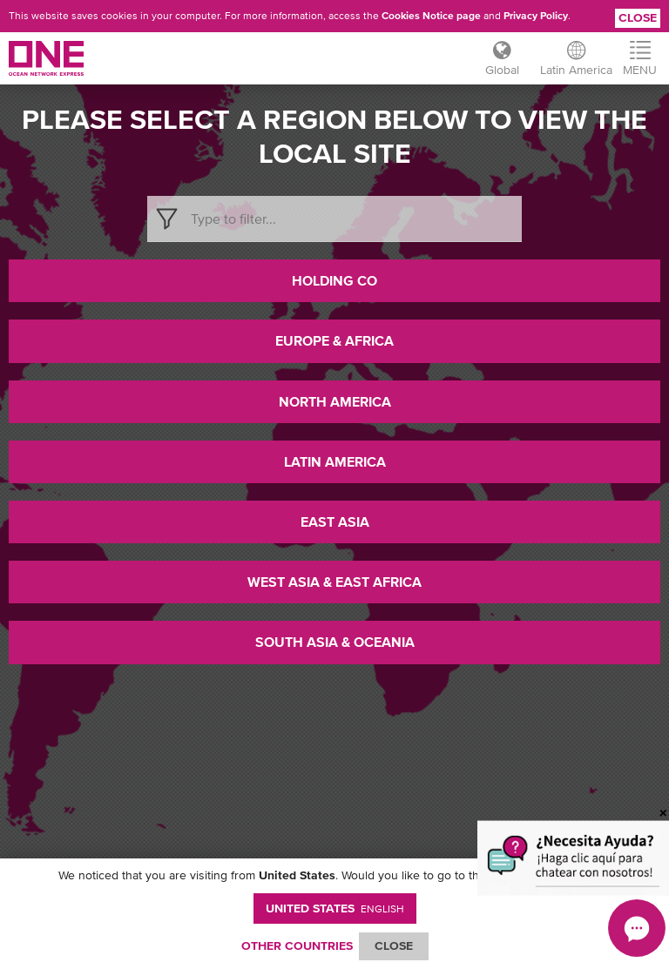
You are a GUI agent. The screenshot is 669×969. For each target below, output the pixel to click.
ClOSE (394, 945)
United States (335, 908)
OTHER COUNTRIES (297, 945)
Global (502, 70)
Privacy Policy (535, 16)
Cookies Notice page (431, 16)
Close (637, 17)
